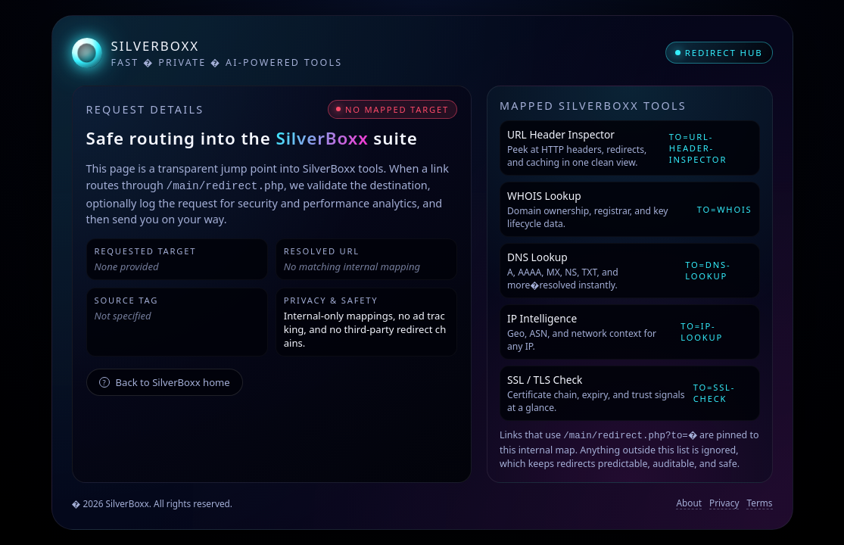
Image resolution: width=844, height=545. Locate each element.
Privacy (724, 503)
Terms (759, 503)
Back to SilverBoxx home (164, 381)
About (689, 503)
